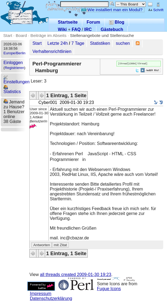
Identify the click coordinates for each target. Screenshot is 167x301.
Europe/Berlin (15, 53)
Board (21, 35)
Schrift (155, 10)
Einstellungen (17, 79)
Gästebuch (112, 29)
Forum (93, 22)
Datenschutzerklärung (51, 298)
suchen (123, 43)
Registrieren (14, 68)
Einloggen (13, 62)
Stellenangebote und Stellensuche (102, 35)
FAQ (76, 29)
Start (7, 35)
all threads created (75, 274)
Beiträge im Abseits (48, 35)
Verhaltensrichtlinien (52, 51)
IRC (88, 29)
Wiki (62, 29)
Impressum (40, 293)
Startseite (68, 22)
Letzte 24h (58, 43)
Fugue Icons (109, 288)
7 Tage (77, 43)
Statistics (12, 89)
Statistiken (100, 43)
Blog (116, 22)
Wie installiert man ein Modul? (111, 9)
